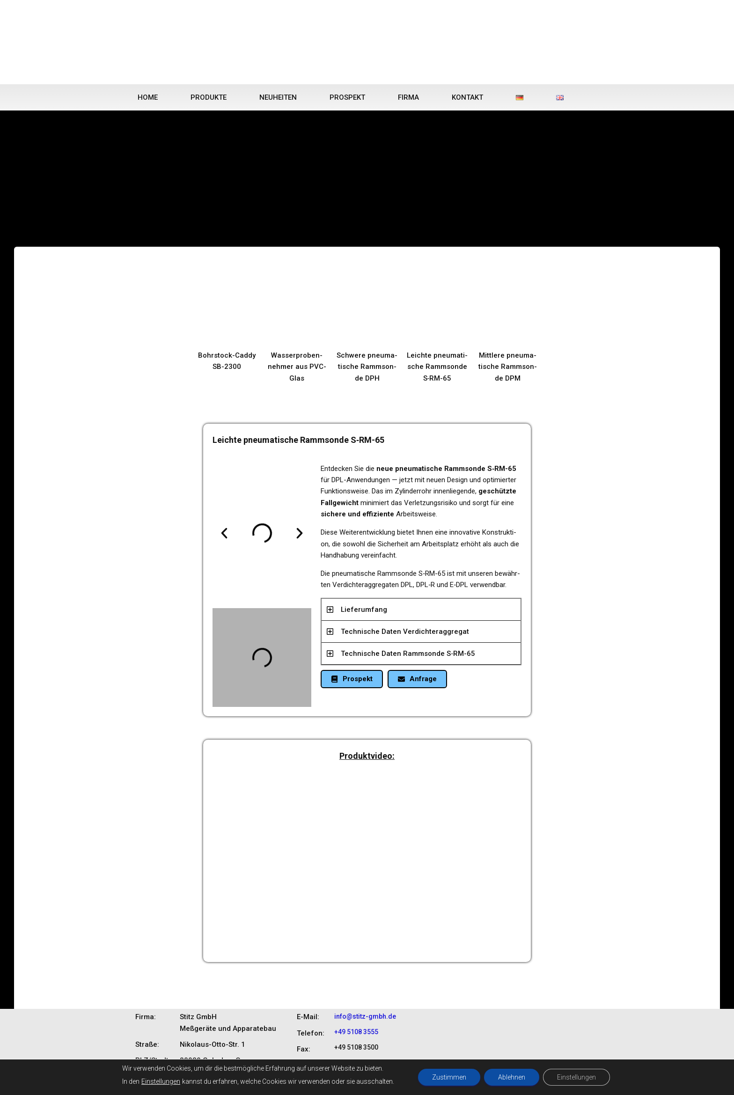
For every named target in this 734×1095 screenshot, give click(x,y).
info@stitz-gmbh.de (365, 1016)
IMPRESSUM (580, 1080)
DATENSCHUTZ (532, 1080)
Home (148, 97)
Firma (408, 97)
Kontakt (467, 97)
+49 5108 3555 (356, 1032)
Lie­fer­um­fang (364, 609)
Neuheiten (278, 97)
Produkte (209, 97)
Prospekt (347, 97)
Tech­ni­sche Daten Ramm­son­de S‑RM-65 (408, 653)
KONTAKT (489, 1080)
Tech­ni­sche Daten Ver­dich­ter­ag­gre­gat (405, 631)
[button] (224, 533)
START (460, 1080)
